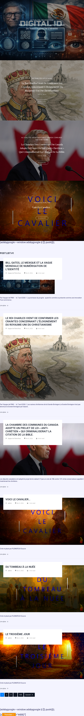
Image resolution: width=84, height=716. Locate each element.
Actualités (35, 20)
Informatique (47, 20)
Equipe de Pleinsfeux (14, 273)
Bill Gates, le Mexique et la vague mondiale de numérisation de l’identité (28, 266)
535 (20, 695)
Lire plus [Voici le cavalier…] (4, 554)
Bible (44, 137)
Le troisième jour (17, 634)
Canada (50, 137)
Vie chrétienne (42, 140)
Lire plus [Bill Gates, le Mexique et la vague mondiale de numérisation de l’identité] (4, 305)
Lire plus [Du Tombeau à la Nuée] (4, 621)
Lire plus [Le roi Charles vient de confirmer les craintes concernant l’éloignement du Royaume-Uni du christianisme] (4, 412)
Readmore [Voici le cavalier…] (42, 218)
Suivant (29, 695)
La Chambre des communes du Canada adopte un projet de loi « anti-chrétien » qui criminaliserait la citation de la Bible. (42, 148)
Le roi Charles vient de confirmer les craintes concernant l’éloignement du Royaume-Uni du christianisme (42, 86)
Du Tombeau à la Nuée (20, 566)
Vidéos (37, 202)
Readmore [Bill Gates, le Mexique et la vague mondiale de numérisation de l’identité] (42, 39)
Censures (58, 137)
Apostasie (47, 78)
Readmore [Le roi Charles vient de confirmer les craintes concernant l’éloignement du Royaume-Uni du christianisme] (42, 101)
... (15, 695)
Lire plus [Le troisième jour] (4, 688)
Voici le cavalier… (42, 207)
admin (10, 503)
